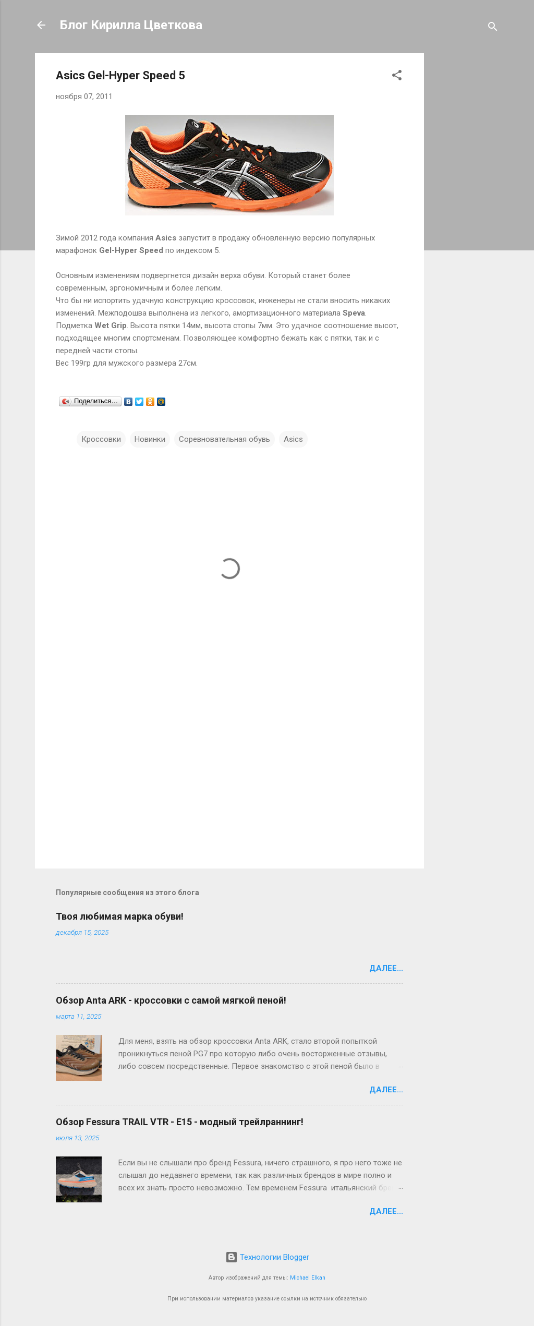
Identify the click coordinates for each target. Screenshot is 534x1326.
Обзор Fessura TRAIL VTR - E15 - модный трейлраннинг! (180, 1121)
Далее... (386, 968)
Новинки (150, 439)
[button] (397, 77)
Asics (293, 439)
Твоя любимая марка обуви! (120, 916)
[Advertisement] (465, 209)
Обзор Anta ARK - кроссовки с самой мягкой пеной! (171, 1000)
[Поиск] (493, 28)
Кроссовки (101, 439)
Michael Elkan (307, 1277)
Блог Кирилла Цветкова (131, 25)
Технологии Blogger (267, 1257)
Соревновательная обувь (224, 439)
